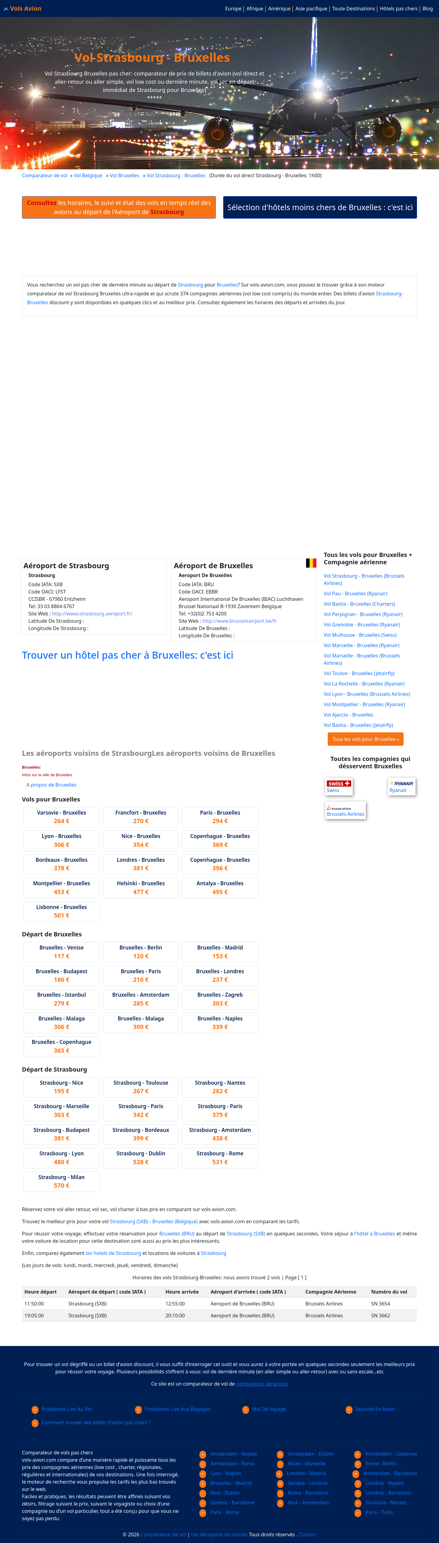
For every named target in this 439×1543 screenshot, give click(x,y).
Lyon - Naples (220, 1473)
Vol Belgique (88, 175)
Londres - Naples (379, 1483)
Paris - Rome (219, 1512)
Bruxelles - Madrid (225, 1483)
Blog (428, 8)
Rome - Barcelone (302, 1492)
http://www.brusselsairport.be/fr (239, 621)
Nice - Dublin (219, 1492)
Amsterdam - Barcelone (384, 1473)
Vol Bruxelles (124, 175)
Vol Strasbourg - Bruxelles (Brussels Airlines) (364, 579)
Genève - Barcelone (227, 1502)
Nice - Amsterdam (303, 1502)
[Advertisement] (219, 247)
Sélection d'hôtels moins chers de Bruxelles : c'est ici (320, 207)
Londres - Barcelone (383, 1492)
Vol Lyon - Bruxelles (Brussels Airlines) (367, 694)
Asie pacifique (311, 8)
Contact (307, 1534)
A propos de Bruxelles (52, 784)
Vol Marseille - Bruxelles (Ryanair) (361, 645)
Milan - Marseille (301, 1463)
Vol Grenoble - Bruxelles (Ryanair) (362, 624)
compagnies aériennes (262, 1383)
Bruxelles (227, 284)
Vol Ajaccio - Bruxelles (348, 714)
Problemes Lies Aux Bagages (172, 1409)
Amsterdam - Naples (228, 1453)
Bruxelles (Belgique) (175, 1221)
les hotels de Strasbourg (113, 1253)
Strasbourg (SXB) (129, 1221)
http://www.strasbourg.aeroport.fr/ (92, 613)
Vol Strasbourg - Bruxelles (177, 175)
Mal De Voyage (264, 1409)
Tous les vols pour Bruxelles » (365, 739)
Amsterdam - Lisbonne (385, 1453)
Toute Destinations (353, 8)
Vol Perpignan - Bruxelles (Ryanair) (363, 614)
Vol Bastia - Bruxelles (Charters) (359, 604)
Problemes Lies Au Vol (62, 1409)
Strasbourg (190, 284)
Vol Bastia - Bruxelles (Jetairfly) (358, 725)
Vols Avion (22, 8)
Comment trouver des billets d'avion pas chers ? (91, 1422)
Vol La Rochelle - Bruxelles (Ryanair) (364, 683)
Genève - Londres (302, 1483)
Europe (233, 8)
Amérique (279, 8)
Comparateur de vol (44, 175)
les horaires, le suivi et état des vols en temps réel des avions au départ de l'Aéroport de (119, 207)
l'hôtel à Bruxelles (374, 1233)
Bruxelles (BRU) (176, 1233)
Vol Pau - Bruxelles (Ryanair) (355, 593)
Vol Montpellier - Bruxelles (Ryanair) (364, 704)
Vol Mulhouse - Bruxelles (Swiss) (360, 635)
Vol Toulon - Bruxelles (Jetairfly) (359, 673)
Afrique (254, 8)
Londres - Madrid (301, 1473)
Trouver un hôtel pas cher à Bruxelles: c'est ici (128, 654)
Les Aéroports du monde (219, 1534)
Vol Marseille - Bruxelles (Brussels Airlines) (362, 659)
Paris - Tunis (374, 1512)
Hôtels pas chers (399, 8)
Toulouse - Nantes (381, 1502)
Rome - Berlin (375, 1463)
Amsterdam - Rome (227, 1463)
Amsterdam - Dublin (305, 1453)
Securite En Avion (370, 1409)
